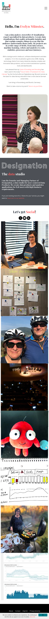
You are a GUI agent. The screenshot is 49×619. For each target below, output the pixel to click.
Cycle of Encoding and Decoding (29, 69)
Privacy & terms (35, 611)
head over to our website (15, 198)
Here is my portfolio (35, 86)
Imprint (25, 611)
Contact (17, 611)
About (11, 611)
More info (32, 617)
